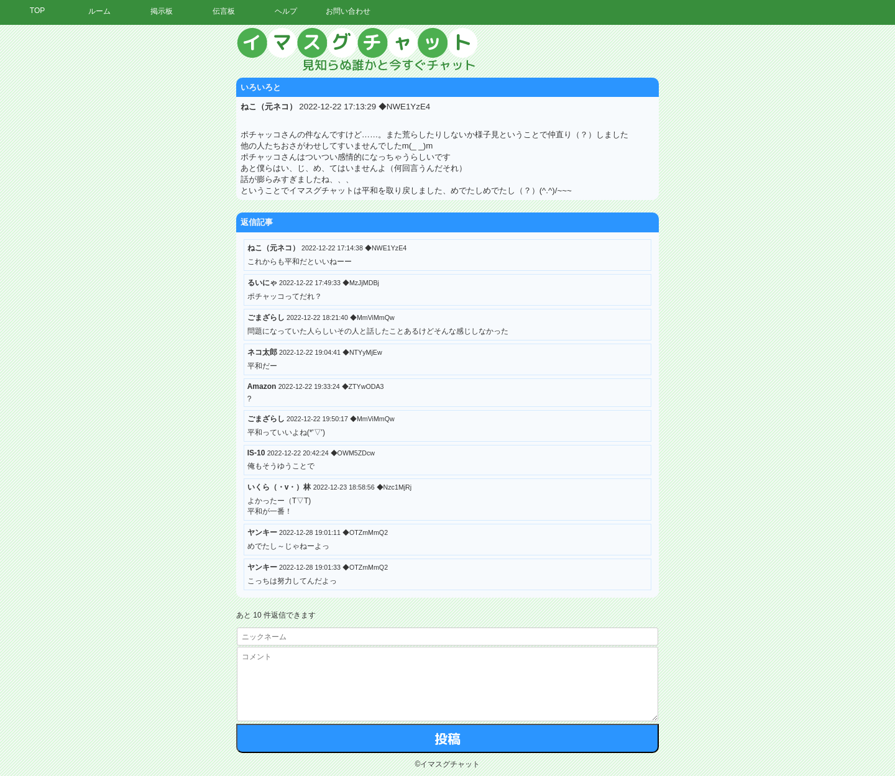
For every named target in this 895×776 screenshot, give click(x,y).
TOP (37, 10)
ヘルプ (286, 11)
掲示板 (161, 11)
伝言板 (224, 11)
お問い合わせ (348, 11)
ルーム (99, 11)
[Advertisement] (780, 214)
